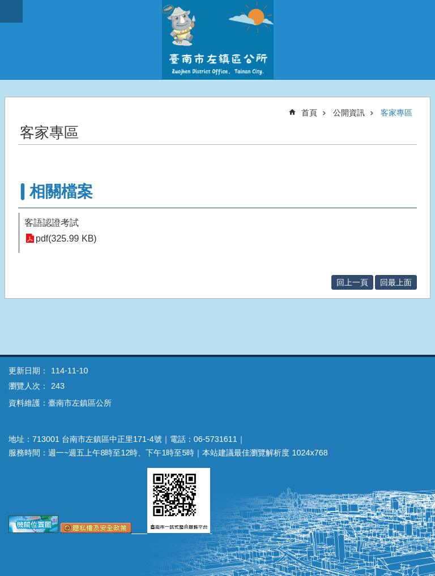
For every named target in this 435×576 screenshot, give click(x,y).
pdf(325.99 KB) (66, 238)
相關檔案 (61, 191)
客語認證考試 (51, 222)
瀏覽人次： (28, 385)
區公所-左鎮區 (217, 39)
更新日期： (28, 370)
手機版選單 (11, 11)
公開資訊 (349, 112)
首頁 (309, 112)
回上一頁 (352, 282)
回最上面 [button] (396, 282)
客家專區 (396, 112)
